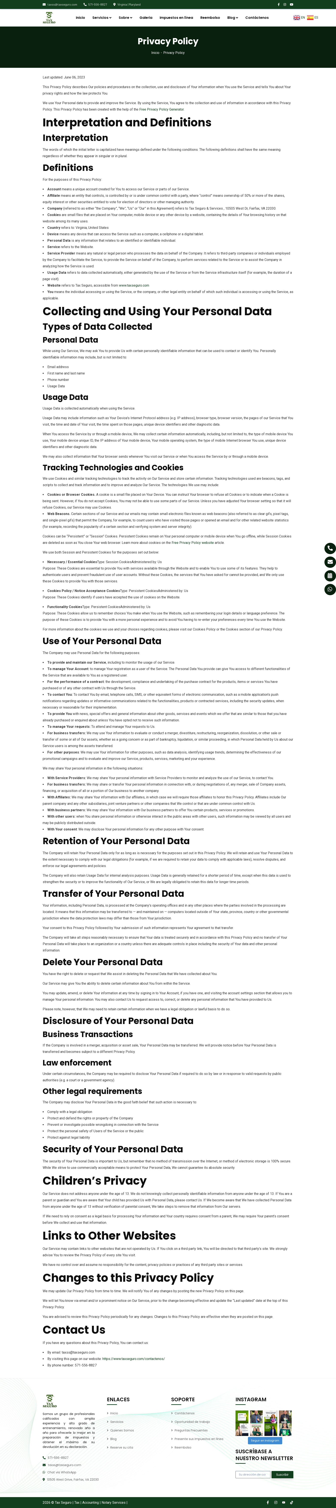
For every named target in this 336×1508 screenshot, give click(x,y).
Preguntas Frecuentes (191, 1430)
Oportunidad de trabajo (192, 1422)
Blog (113, 1439)
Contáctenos (185, 1413)
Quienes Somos (122, 1430)
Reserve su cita (121, 1447)
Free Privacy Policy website (193, 543)
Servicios (116, 1422)
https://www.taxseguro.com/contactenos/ (133, 1359)
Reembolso (183, 1447)
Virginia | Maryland (127, 4)
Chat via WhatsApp (61, 1472)
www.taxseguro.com (134, 285)
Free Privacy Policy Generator (161, 109)
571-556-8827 (95, 4)
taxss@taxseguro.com (60, 4)
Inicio (155, 53)
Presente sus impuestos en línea (199, 1439)
